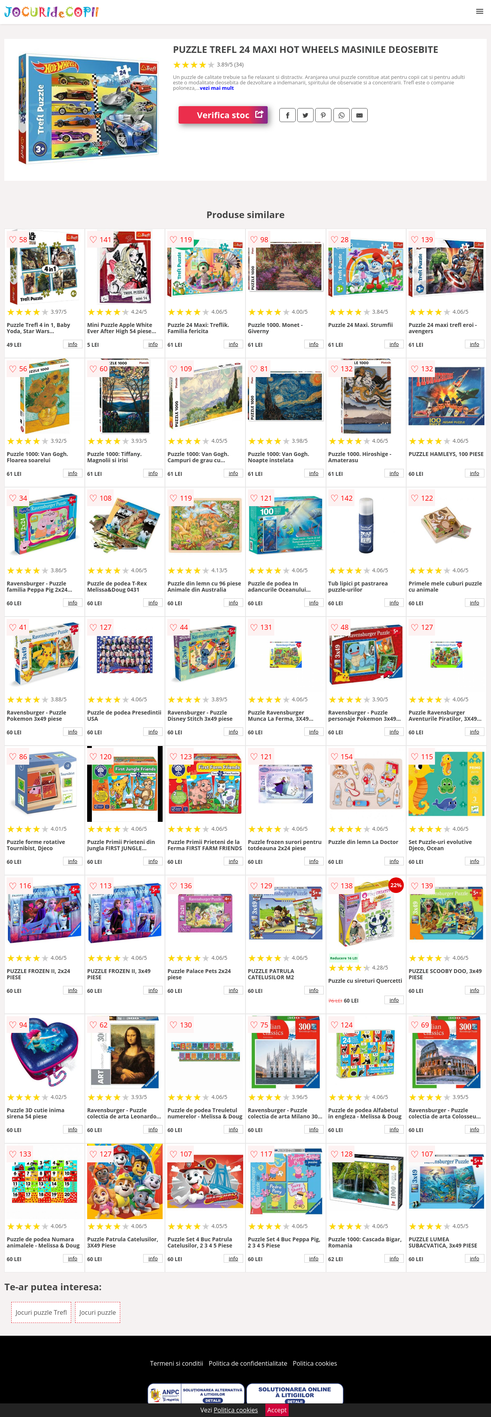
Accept (277, 1410)
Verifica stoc (232, 115)
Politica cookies (315, 1363)
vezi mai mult (217, 87)
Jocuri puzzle (97, 1312)
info (72, 344)
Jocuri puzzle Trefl (41, 1312)
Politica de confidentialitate (248, 1363)
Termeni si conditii (176, 1363)
